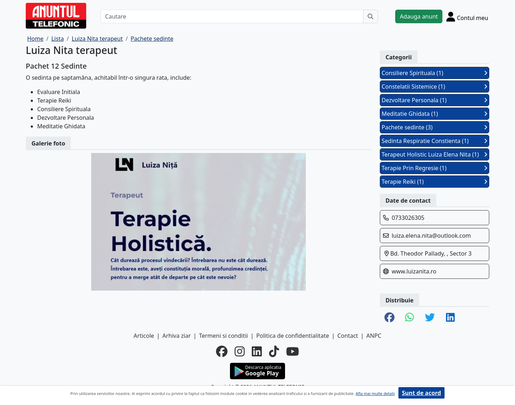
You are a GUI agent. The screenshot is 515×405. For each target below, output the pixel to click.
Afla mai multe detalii (374, 393)
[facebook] (221, 351)
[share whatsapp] (410, 318)
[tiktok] (274, 351)
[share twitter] (430, 318)
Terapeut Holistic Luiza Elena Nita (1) (434, 154)
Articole (144, 336)
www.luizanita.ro (414, 271)
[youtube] (292, 351)
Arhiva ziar (176, 336)
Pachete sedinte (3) (434, 127)
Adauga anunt (419, 16)
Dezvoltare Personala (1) (434, 100)
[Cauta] (370, 16)
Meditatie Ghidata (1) (434, 114)
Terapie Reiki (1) (434, 182)
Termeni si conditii (223, 336)
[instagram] (240, 351)
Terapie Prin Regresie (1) (434, 168)
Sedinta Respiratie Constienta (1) (434, 141)
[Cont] (467, 16)
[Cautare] (231, 16)
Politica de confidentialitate (292, 336)
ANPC (373, 336)
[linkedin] (257, 351)
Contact (347, 336)
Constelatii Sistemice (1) (434, 86)
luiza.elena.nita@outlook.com (431, 235)
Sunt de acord (421, 393)
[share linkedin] (450, 318)
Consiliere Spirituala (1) (434, 73)
